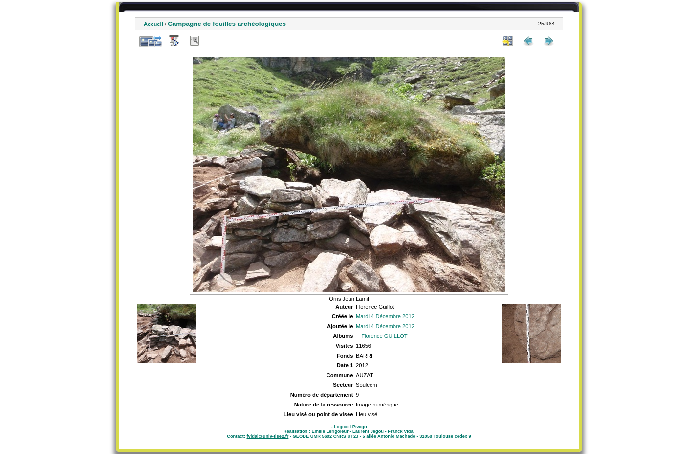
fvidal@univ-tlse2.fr (267, 436)
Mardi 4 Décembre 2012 (385, 316)
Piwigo (359, 426)
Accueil (153, 24)
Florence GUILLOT (384, 336)
